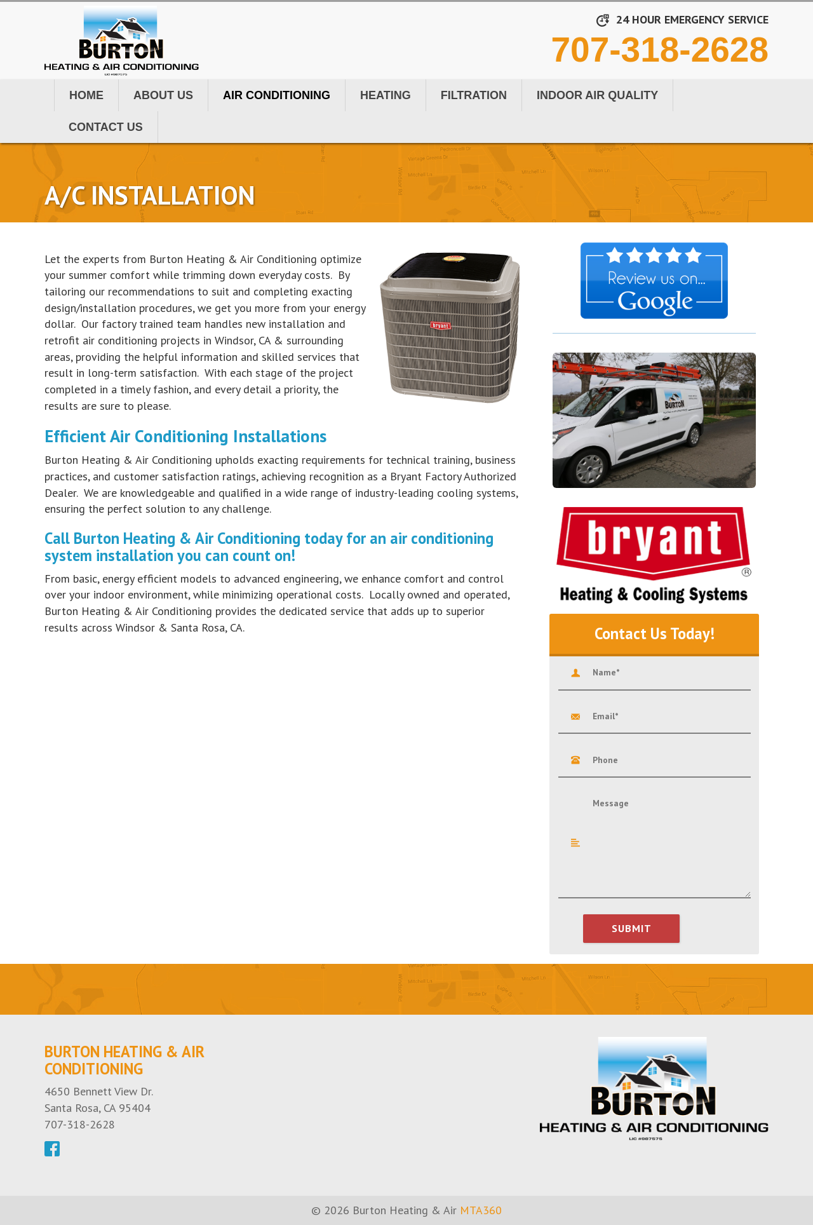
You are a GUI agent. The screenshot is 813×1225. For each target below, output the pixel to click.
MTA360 (481, 1210)
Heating (385, 95)
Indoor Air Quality (597, 95)
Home (86, 95)
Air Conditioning (276, 95)
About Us (163, 95)
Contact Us (106, 127)
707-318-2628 (660, 49)
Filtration (474, 95)
